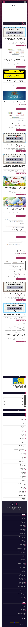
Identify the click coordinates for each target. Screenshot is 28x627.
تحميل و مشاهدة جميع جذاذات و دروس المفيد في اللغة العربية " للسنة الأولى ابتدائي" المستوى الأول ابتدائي (20, 387)
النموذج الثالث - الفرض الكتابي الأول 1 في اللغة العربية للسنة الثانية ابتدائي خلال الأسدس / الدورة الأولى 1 (14, 335)
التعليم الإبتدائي (22, 603)
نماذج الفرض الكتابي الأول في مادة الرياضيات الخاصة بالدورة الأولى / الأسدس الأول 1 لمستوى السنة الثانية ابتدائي (14, 39)
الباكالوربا (23, 423)
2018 (22, 403)
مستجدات (23, 494)
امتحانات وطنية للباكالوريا (20, 450)
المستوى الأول (22, 437)
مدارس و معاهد (22, 490)
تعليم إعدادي (22, 549)
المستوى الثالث (22, 438)
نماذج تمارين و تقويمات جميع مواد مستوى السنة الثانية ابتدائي (14, 314)
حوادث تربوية (22, 457)
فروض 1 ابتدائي (22, 464)
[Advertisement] (12, 14)
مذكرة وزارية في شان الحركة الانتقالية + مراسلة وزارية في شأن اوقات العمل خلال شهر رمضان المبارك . (14, 102)
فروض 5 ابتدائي (22, 472)
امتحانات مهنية (22, 446)
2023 (22, 395)
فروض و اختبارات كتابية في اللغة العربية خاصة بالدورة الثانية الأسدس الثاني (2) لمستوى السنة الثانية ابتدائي (15, 188)
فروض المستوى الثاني (21, 483)
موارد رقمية (22, 612)
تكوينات (23, 454)
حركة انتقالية (22, 456)
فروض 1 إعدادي (22, 465)
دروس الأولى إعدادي (21, 460)
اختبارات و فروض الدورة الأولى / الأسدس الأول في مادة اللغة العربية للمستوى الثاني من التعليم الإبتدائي (14, 209)
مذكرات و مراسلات (21, 491)
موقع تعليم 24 (11, 625)
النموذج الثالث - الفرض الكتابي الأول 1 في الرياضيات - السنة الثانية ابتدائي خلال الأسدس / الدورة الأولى (15, 123)
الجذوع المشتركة (22, 530)
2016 (22, 406)
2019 (22, 401)
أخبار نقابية (22, 418)
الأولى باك (22, 422)
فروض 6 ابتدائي (22, 473)
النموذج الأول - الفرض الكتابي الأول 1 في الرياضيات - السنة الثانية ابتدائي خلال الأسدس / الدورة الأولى (14, 230)
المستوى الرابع (22, 442)
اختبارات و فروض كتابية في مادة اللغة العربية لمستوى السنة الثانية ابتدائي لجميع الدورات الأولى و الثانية (15, 145)
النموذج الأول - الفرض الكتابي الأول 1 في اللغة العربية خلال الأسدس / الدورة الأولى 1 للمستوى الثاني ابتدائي (15, 272)
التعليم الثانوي (22, 426)
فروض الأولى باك (21, 476)
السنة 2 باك (22, 434)
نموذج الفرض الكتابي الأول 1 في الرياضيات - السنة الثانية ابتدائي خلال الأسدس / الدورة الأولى (14, 251)
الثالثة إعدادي (22, 430)
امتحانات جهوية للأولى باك (20, 445)
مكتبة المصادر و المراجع (21, 495)
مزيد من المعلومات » (21, 45)
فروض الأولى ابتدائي (21, 475)
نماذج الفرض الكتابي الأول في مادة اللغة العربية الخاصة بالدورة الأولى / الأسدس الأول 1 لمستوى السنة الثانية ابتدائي (14, 294)
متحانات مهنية (22, 488)
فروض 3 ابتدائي (22, 468)
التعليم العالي (22, 427)
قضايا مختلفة (22, 487)
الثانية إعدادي (22, 431)
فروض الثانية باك (22, 480)
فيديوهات (23, 484)
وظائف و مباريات (21, 499)
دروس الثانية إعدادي (21, 461)
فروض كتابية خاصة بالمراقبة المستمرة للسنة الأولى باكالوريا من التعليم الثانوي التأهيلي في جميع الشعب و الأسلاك (14, 81)
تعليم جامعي (22, 453)
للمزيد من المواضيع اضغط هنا (14, 618)
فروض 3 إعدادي (22, 469)
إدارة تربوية (22, 419)
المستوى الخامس (21, 441)
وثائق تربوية (22, 498)
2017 (22, 404)
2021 (22, 398)
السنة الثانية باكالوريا (21, 435)
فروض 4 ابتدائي (22, 471)
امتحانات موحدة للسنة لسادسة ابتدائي (19, 449)
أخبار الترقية (22, 416)
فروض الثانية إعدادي (21, 479)
